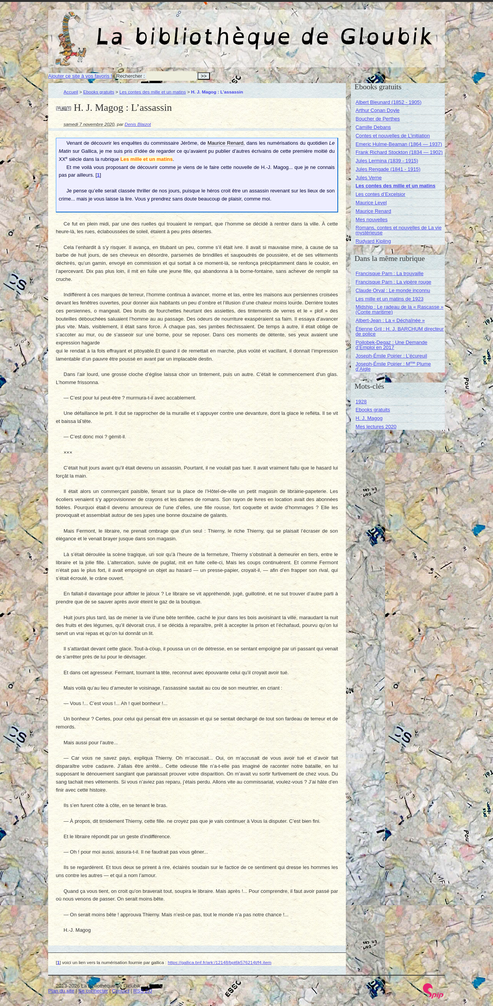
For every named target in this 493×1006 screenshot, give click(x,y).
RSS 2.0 (142, 991)
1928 (361, 401)
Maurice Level (371, 203)
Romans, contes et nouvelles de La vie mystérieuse (398, 230)
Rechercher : (130, 76)
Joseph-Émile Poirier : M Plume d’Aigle (393, 366)
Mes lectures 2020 (375, 426)
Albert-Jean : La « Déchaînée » (390, 320)
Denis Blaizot (138, 124)
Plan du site (61, 991)
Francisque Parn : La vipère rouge (393, 282)
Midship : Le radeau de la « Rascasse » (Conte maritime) (399, 309)
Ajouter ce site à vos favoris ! (80, 76)
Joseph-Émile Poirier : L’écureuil (391, 356)
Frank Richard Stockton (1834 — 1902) (399, 152)
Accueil (71, 91)
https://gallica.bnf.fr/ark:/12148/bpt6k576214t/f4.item (219, 962)
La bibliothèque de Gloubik (328, 30)
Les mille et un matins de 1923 (389, 299)
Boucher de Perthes (377, 119)
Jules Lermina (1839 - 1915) (386, 161)
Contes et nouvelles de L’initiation (392, 136)
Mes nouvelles (371, 219)
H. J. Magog (368, 418)
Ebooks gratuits (98, 91)
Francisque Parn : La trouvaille (389, 273)
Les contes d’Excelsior (380, 194)
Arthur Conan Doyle (377, 110)
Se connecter (93, 991)
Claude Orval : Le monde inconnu (392, 290)
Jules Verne (368, 177)
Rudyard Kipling (373, 241)
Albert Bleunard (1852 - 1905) (388, 102)
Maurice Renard (373, 211)
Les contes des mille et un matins (152, 91)
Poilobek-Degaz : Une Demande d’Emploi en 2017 (391, 344)
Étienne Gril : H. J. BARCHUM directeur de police (399, 331)
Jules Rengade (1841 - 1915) (387, 169)
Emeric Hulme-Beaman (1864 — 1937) (398, 144)
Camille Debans (373, 127)
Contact (120, 991)
